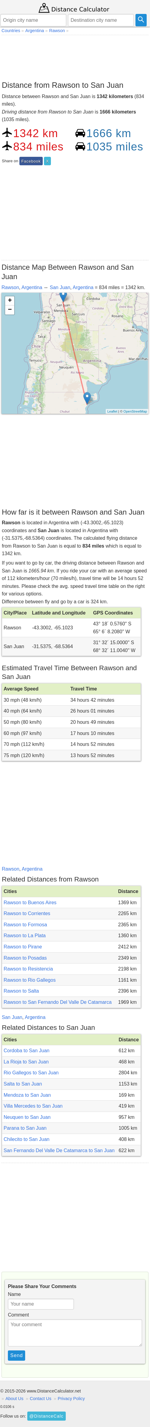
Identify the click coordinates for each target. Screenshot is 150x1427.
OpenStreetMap (135, 411)
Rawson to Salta (21, 991)
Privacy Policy (71, 1398)
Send (16, 1355)
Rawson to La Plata (25, 935)
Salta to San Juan (23, 1083)
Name (14, 1294)
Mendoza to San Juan (27, 1095)
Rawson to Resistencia (28, 968)
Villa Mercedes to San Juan (33, 1106)
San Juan (60, 287)
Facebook (31, 161)
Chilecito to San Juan (26, 1139)
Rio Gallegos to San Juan (31, 1072)
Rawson (10, 287)
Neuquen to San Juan (27, 1117)
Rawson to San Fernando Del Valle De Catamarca (58, 1002)
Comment (18, 1314)
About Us (14, 1398)
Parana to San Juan (25, 1128)
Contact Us (40, 1398)
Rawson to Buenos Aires (30, 902)
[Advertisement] (75, 56)
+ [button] (10, 300)
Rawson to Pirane (23, 946)
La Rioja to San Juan (26, 1061)
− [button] (10, 310)
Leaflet (112, 411)
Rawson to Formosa (25, 924)
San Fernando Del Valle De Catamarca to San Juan (59, 1150)
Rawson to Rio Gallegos (30, 980)
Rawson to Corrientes (27, 913)
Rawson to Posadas (25, 958)
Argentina (32, 287)
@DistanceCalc (46, 1416)
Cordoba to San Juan (26, 1050)
